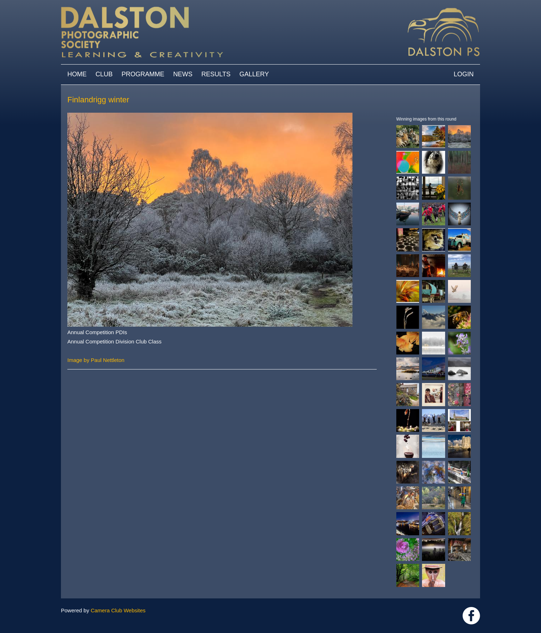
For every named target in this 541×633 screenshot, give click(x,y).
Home (77, 74)
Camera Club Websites (118, 610)
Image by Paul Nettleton (95, 360)
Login (464, 74)
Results (216, 74)
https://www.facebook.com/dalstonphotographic (471, 615)
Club (104, 74)
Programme (143, 74)
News (182, 74)
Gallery (254, 74)
